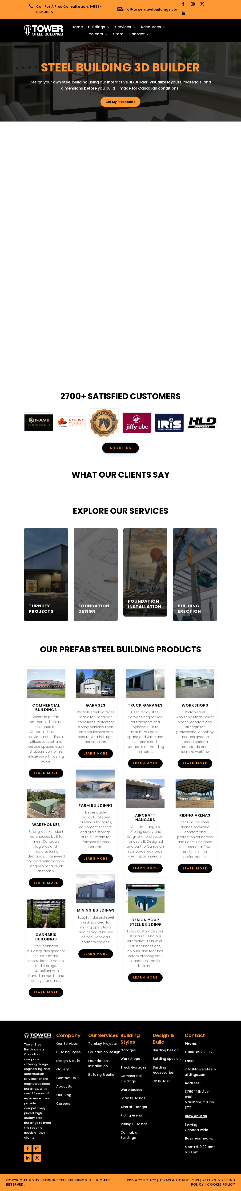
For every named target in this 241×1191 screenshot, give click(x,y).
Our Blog (63, 1095)
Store (118, 34)
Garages (128, 1050)
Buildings (96, 27)
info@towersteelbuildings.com (151, 9)
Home (77, 27)
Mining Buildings (134, 1124)
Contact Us (66, 1078)
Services (123, 27)
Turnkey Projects (102, 1044)
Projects (95, 34)
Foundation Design (104, 1052)
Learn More (46, 773)
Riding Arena (131, 1115)
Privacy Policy (141, 1180)
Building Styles (68, 1052)
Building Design (166, 1050)
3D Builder (161, 1081)
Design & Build (68, 1061)
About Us (64, 1086)
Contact (137, 34)
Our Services (67, 1044)
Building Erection (102, 1074)
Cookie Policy (221, 1184)
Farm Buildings (132, 1098)
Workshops (130, 1059)
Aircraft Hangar (134, 1107)
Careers (63, 1103)
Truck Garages (133, 1067)
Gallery (62, 1069)
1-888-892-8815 (198, 1052)
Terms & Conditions (179, 1180)
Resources (151, 27)
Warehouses (131, 1090)
